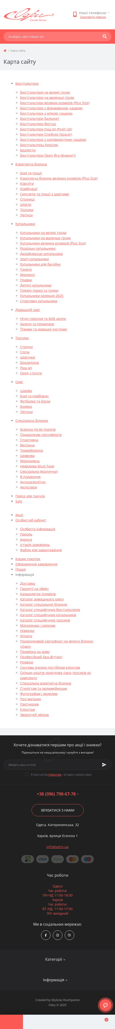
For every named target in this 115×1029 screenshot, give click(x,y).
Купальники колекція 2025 (41, 295)
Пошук (20, 569)
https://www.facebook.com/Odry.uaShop (46, 935)
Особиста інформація (37, 529)
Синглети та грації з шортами (44, 194)
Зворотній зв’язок (34, 714)
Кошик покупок (27, 559)
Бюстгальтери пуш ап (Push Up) (46, 129)
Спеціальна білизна (31, 420)
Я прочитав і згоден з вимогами (61, 774)
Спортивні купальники (38, 301)
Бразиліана (29, 362)
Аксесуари (28, 487)
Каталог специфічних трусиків (45, 620)
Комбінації (28, 188)
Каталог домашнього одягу (42, 599)
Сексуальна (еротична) (39, 471)
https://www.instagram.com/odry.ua (57, 935)
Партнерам (29, 704)
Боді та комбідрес (34, 396)
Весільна (27, 445)
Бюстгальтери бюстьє (38, 124)
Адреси (26, 539)
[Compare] (57, 1022)
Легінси (26, 215)
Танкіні (26, 269)
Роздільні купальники (37, 248)
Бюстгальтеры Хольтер (39, 145)
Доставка (27, 583)
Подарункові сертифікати (41, 434)
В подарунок (30, 476)
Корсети (27, 183)
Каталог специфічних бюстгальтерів (50, 609)
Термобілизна (31, 450)
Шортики (27, 357)
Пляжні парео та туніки (39, 290)
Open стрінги (31, 373)
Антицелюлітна (33, 482)
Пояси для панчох (30, 496)
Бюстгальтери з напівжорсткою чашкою (53, 139)
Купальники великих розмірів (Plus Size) (53, 243)
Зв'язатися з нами (57, 810)
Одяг (19, 382)
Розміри (26, 662)
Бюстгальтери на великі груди (45, 92)
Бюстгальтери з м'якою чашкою (46, 113)
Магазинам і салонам (37, 625)
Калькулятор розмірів (38, 594)
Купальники (25, 224)
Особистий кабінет (30, 520)
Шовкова (27, 455)
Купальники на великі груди (43, 232)
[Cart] (103, 1022)
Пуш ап (26, 368)
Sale (18, 501)
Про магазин (30, 699)
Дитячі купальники (35, 285)
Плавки (26, 280)
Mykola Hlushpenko (65, 1000)
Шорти (25, 204)
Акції (19, 515)
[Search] (104, 36)
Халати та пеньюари (37, 324)
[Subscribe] (104, 765)
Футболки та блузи (35, 401)
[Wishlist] (80, 1022)
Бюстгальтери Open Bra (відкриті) (48, 155)
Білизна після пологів (37, 429)
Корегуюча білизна (31, 164)
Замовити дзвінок (93, 17)
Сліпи (24, 352)
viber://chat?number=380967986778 (69, 935)
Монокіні (27, 274)
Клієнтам (27, 709)
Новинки (27, 630)
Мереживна (30, 461)
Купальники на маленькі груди (45, 238)
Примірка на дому (35, 651)
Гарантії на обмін (34, 588)
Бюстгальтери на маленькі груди (47, 97)
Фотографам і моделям (38, 693)
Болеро (26, 406)
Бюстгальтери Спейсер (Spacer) (46, 134)
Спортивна (29, 440)
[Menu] (11, 1022)
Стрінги (26, 347)
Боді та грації (31, 173)
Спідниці (27, 199)
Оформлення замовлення (36, 564)
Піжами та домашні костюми (43, 329)
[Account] (34, 1022)
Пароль (26, 534)
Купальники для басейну (40, 264)
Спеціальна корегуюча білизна (45, 683)
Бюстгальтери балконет (39, 118)
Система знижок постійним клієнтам (50, 667)
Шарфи (26, 390)
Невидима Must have (37, 466)
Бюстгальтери (27, 83)
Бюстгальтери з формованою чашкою (51, 108)
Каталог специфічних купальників (48, 615)
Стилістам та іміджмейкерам (43, 688)
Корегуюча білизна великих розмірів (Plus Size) (59, 178)
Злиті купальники (34, 259)
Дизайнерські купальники (41, 253)
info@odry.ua (57, 846)
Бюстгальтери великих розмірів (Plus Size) (54, 103)
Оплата (26, 636)
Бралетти (28, 150)
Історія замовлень (35, 544)
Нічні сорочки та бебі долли (43, 318)
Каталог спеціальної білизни (43, 604)
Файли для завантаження (41, 550)
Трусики (26, 209)
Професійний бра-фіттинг (41, 657)
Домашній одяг (27, 310)
